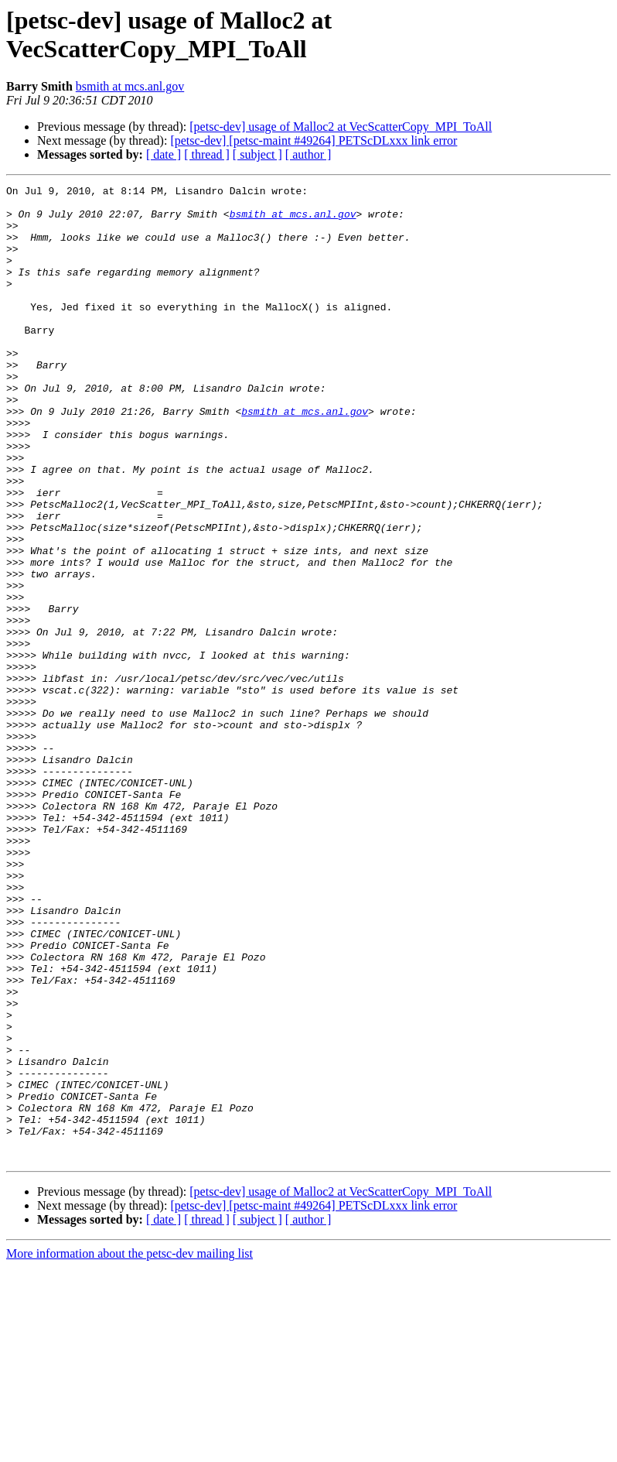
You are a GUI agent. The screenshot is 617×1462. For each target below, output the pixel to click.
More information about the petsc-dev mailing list (129, 1448)
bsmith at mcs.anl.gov (130, 86)
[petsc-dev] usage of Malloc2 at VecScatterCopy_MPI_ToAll (340, 126)
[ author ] (308, 154)
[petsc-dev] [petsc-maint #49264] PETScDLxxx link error (313, 140)
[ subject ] (257, 154)
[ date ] (163, 154)
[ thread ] (207, 154)
